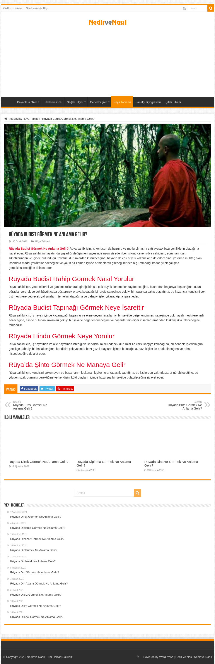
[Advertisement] (107, 59)
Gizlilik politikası (12, 8)
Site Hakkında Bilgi (37, 8)
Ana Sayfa (9, 101)
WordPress (166, 657)
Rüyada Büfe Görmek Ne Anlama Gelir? (179, 405)
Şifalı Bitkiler (173, 102)
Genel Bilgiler (98, 102)
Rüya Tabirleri (122, 102)
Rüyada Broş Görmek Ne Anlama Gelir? (35, 405)
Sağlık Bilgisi (75, 102)
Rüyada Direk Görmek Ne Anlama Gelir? (38, 461)
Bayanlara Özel (27, 102)
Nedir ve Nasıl (203, 657)
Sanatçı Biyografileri (148, 102)
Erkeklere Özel (53, 102)
